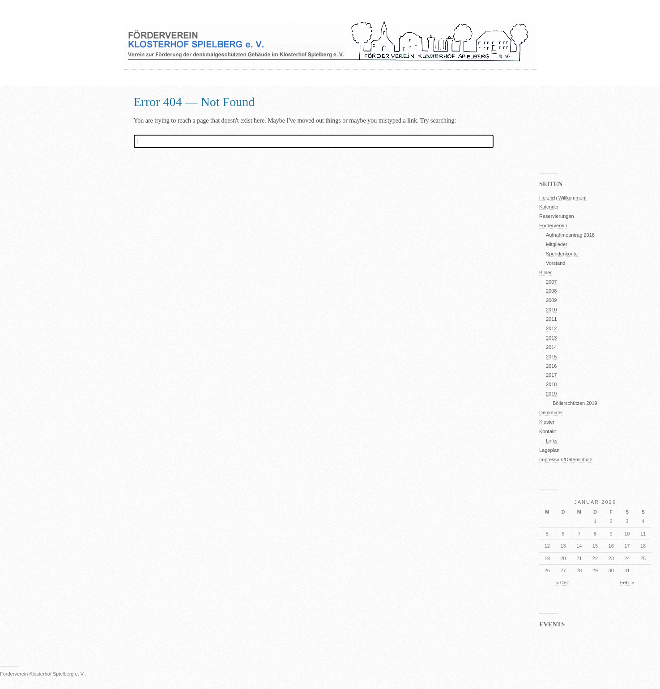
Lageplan (549, 450)
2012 (551, 328)
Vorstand (555, 263)
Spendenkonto (562, 253)
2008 (551, 290)
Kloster (546, 422)
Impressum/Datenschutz (565, 459)
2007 (551, 282)
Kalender (549, 206)
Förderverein (553, 225)
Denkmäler (551, 412)
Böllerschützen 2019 (575, 403)
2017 (551, 375)
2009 (551, 300)
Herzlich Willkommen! (563, 197)
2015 (551, 356)
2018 (551, 384)
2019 (551, 393)
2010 (551, 309)
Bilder (545, 272)
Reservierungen (556, 216)
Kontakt (547, 431)
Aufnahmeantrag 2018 (570, 235)
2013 (551, 337)
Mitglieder (556, 244)
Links (552, 440)
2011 (551, 319)
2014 (551, 347)
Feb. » (627, 582)
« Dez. (563, 582)
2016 (551, 366)
